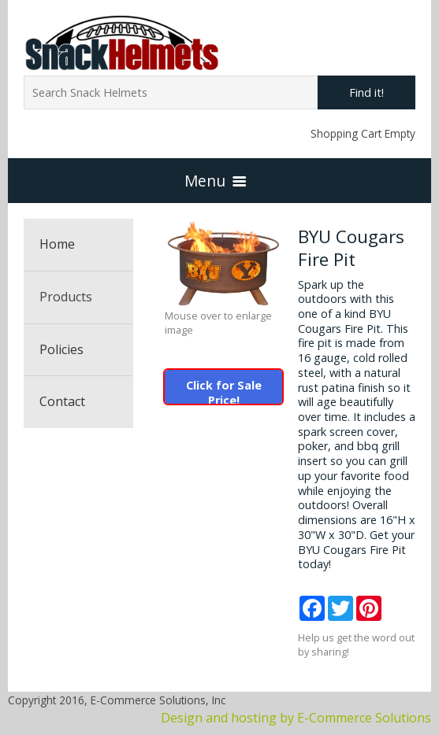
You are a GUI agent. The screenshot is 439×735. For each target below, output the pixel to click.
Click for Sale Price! (224, 391)
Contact (62, 401)
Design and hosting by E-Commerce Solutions (296, 717)
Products (65, 296)
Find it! (366, 92)
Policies (61, 349)
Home (57, 244)
